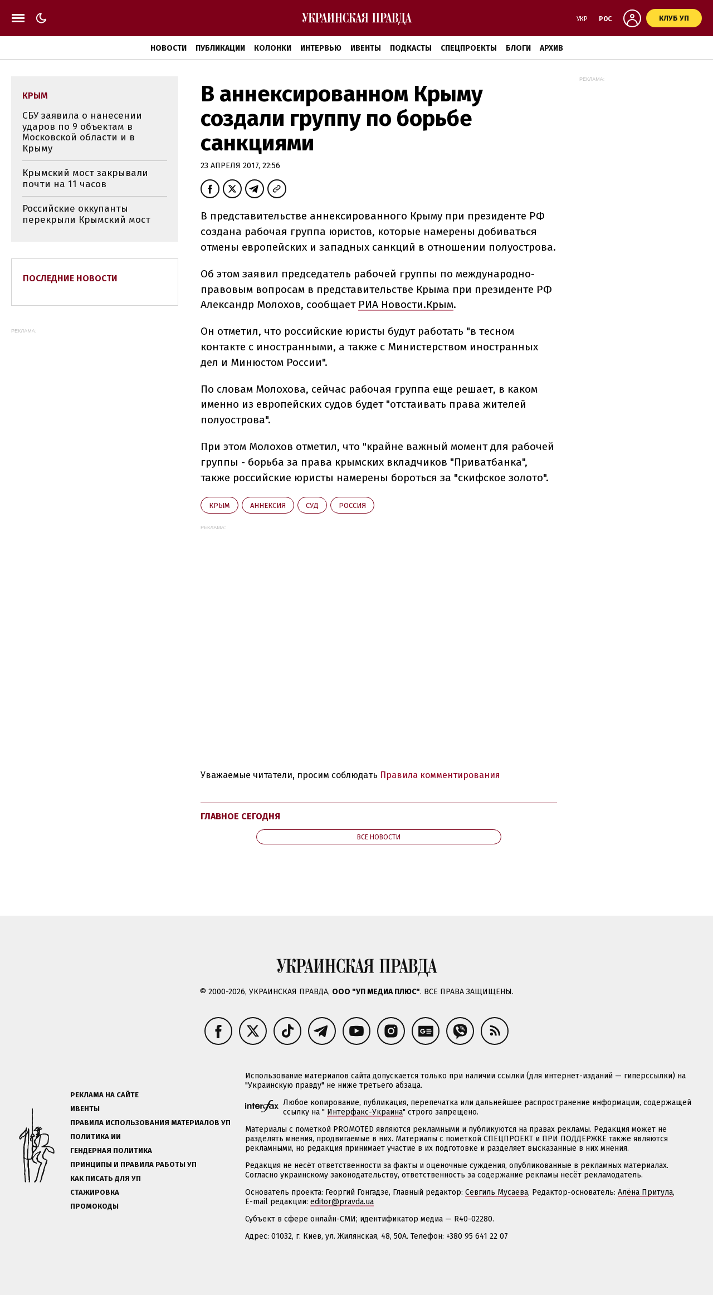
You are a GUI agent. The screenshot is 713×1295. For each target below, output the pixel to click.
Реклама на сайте (104, 1095)
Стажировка (94, 1192)
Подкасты (411, 48)
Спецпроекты (469, 48)
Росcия (352, 505)
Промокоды (94, 1206)
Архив (551, 48)
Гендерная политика (111, 1150)
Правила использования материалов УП (150, 1122)
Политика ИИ (95, 1136)
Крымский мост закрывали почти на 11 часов (85, 178)
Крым (219, 505)
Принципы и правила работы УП (133, 1164)
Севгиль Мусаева (496, 1192)
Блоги (518, 48)
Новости (168, 48)
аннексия (268, 505)
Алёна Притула (645, 1192)
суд (312, 505)
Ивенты (365, 48)
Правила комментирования (440, 775)
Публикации (220, 48)
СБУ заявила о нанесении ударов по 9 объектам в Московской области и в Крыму (82, 132)
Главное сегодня (240, 816)
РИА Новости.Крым (405, 304)
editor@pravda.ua (342, 1201)
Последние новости (70, 278)
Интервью (320, 48)
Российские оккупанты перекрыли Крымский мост (86, 214)
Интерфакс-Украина (365, 1112)
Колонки (272, 48)
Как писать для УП (105, 1178)
